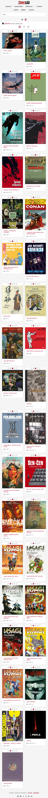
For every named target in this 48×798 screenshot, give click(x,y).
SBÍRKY (23, 10)
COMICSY (8, 6)
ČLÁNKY (31, 10)
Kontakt (36, 793)
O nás (30, 793)
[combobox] (24, 14)
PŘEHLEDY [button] (29, 6)
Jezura (7, 23)
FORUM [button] (39, 6)
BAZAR (16, 10)
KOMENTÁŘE (18, 6)
